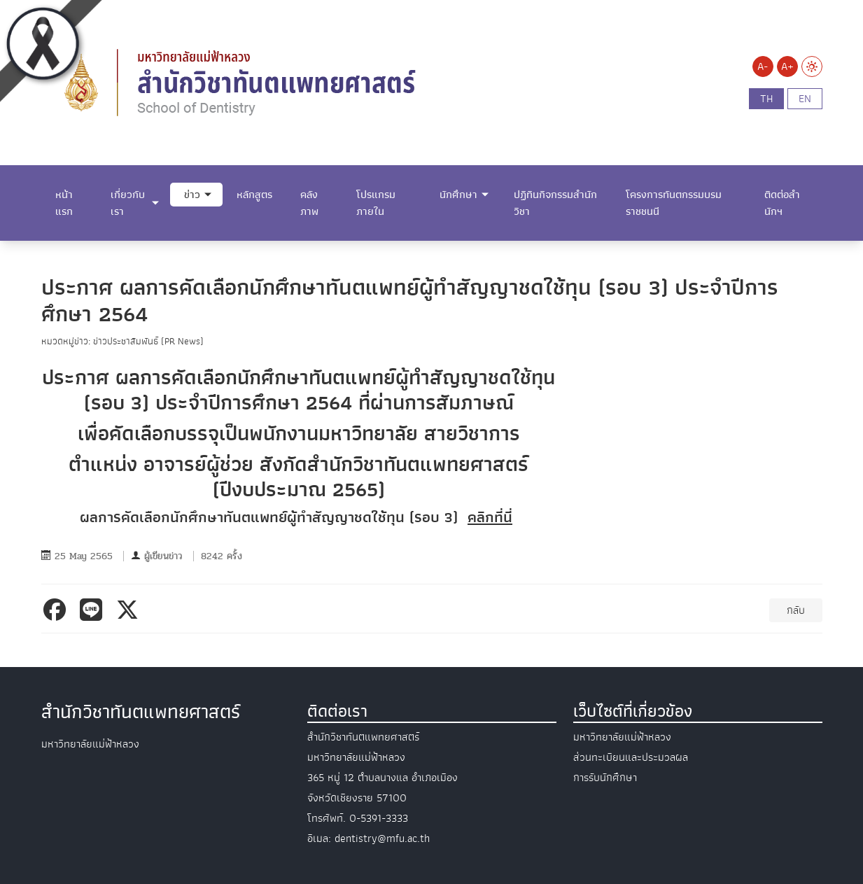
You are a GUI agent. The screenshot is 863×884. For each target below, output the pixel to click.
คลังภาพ (309, 203)
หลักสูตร (254, 194)
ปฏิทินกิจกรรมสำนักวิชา (555, 203)
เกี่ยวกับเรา (128, 203)
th (766, 98)
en (805, 98)
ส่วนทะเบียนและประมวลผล (630, 757)
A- (762, 66)
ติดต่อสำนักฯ (782, 203)
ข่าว (192, 194)
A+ (787, 66)
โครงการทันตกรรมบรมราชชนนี (674, 203)
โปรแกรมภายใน (375, 203)
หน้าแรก (64, 203)
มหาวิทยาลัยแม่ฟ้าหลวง (622, 737)
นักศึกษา (458, 194)
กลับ (796, 610)
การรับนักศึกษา (605, 777)
